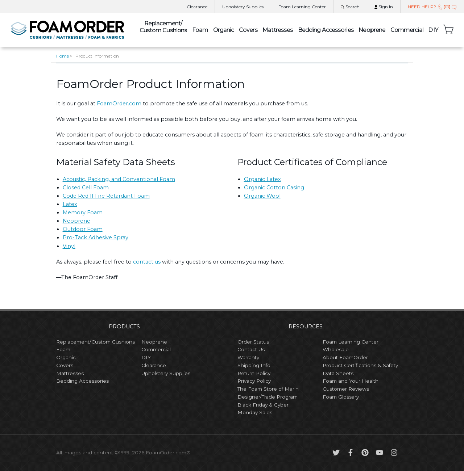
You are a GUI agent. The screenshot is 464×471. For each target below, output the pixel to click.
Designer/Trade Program (267, 397)
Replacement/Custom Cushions (95, 342)
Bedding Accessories (326, 29)
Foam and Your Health (350, 381)
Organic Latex (262, 179)
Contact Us (251, 349)
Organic (223, 29)
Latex (70, 204)
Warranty (248, 357)
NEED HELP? (432, 6)
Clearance (197, 6)
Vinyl (69, 246)
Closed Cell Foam (86, 187)
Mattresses (277, 29)
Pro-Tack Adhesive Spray (95, 237)
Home (62, 56)
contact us (147, 261)
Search (350, 6)
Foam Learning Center (350, 342)
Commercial (406, 29)
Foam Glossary (341, 397)
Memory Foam (83, 212)
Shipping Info (253, 365)
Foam (200, 29)
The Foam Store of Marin (268, 389)
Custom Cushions (163, 27)
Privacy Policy (254, 381)
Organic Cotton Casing (274, 187)
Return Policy (253, 373)
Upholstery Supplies (165, 373)
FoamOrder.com (119, 103)
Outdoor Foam (83, 229)
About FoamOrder (345, 357)
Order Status (253, 342)
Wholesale (336, 349)
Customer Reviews (346, 389)
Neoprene (372, 29)
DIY (433, 29)
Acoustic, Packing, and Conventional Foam (119, 179)
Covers (248, 29)
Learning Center (302, 6)
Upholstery (243, 6)
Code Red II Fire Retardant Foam (106, 196)
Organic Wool (262, 196)
